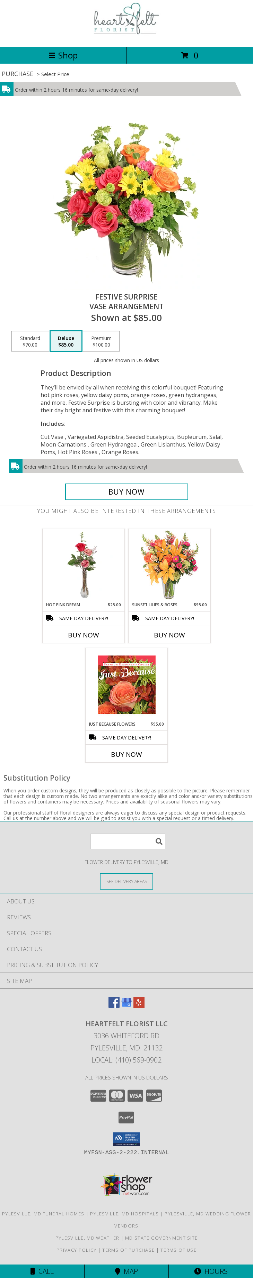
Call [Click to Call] (42, 1271)
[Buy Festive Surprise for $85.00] (126, 492)
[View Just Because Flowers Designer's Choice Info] (127, 685)
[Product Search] (127, 841)
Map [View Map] (126, 1271)
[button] (126, 1139)
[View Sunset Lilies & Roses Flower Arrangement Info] (170, 565)
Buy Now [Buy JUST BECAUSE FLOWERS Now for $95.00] (126, 754)
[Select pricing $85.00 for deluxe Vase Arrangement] (66, 341)
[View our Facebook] (114, 1006)
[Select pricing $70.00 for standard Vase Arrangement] (30, 341)
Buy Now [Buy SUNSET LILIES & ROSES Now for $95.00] (169, 635)
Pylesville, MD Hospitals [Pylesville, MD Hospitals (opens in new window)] (124, 1214)
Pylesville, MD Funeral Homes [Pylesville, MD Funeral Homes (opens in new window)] (43, 1214)
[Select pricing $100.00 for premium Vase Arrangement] (101, 341)
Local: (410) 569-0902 (126, 1060)
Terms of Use (178, 1250)
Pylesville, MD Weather (87, 1238)
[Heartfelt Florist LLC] (126, 37)
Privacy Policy (76, 1250)
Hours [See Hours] (211, 1271)
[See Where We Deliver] (126, 881)
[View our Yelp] (139, 1006)
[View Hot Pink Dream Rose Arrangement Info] (84, 565)
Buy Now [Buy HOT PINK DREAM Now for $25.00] (83, 635)
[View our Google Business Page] (126, 1006)
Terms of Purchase (128, 1250)
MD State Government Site (161, 1238)
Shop (63, 55)
